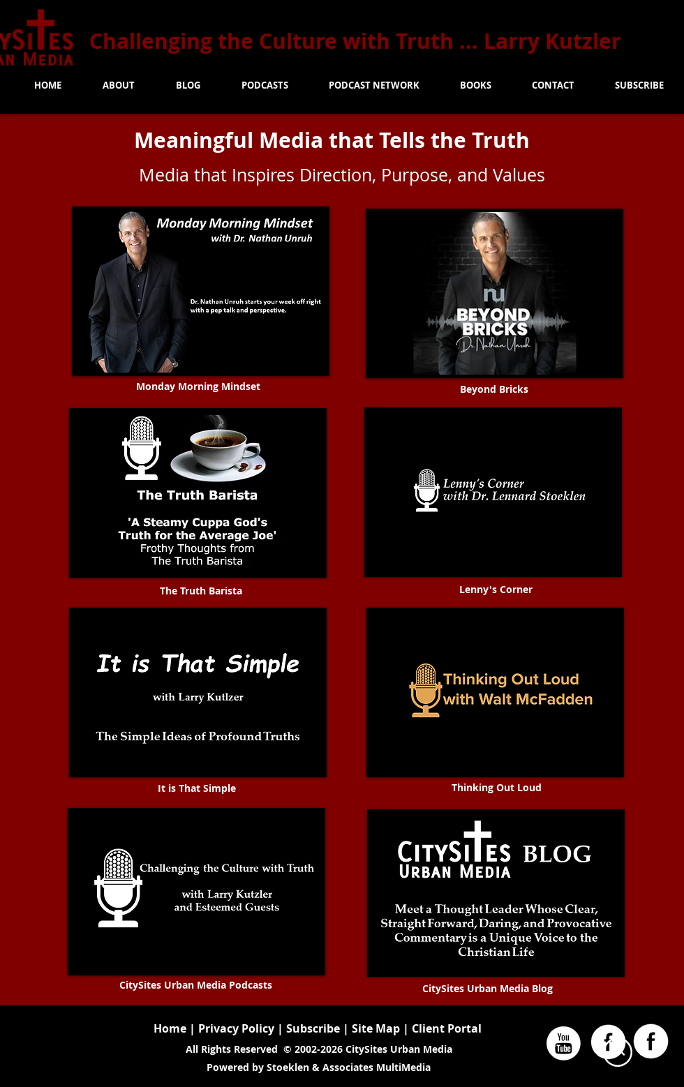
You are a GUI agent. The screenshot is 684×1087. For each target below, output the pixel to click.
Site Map (377, 1028)
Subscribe (313, 1028)
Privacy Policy (236, 1028)
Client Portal (447, 1028)
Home (170, 1028)
